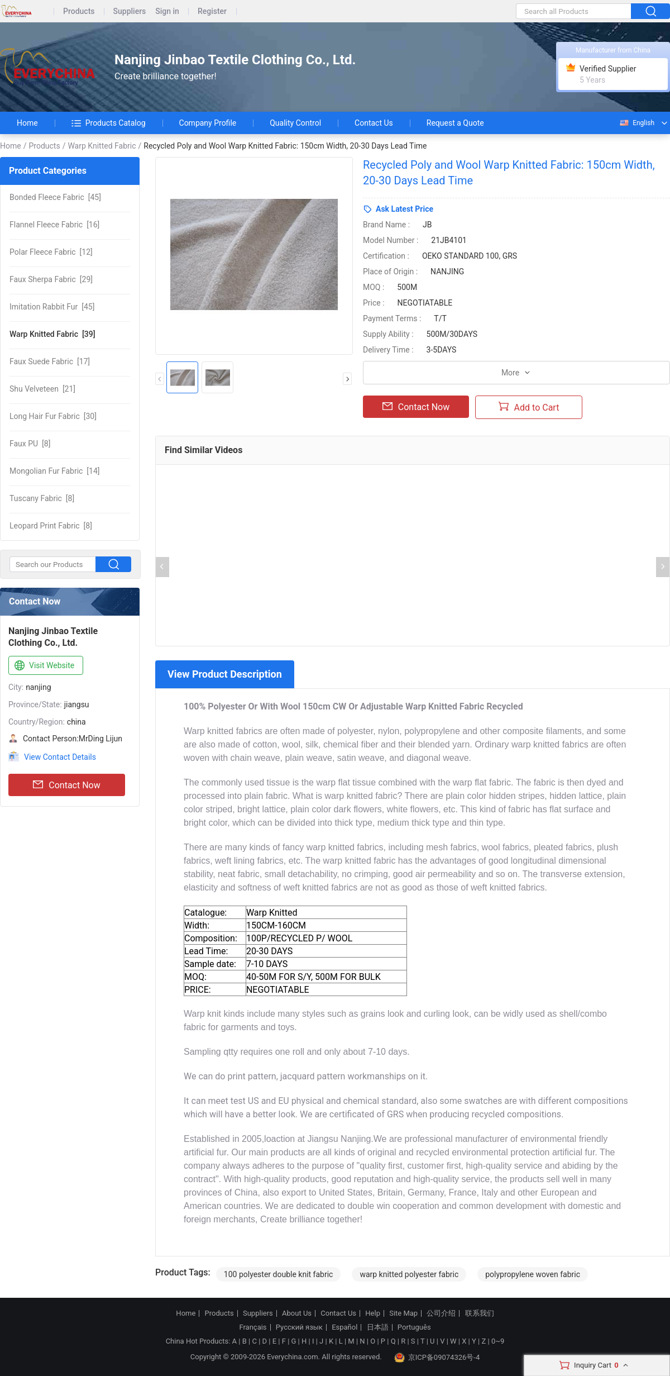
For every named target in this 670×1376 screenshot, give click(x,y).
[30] (53, 416)
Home (27, 122)
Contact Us (374, 122)
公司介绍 (441, 1313)
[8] (29, 443)
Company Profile (208, 122)
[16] (54, 224)
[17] (49, 361)
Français (252, 1327)
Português (414, 1327)
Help (372, 1313)
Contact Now (66, 785)
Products (79, 11)
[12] (51, 251)
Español (344, 1327)
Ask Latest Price (404, 208)
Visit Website (43, 666)
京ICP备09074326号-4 (437, 1358)
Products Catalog (108, 122)
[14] (54, 470)
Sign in (167, 11)
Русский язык (299, 1327)
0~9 (497, 1341)
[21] (42, 388)
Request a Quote (455, 122)
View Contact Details (60, 757)
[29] (51, 279)
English (636, 123)
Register (212, 11)
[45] (55, 197)
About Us (297, 1313)
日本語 (378, 1327)
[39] (52, 334)
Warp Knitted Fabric (102, 145)
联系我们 (479, 1313)
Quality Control (295, 122)
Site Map (403, 1313)
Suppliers (129, 11)
